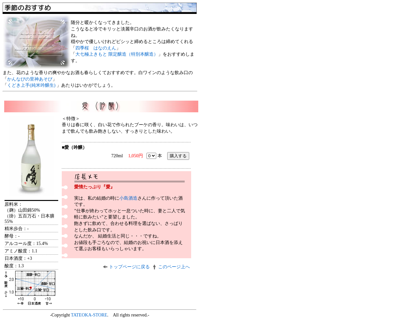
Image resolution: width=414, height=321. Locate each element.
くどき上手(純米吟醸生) (32, 85)
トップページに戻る (129, 266)
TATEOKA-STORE (89, 315)
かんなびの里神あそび (29, 79)
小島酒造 (128, 198)
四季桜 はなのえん (95, 48)
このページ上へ (174, 266)
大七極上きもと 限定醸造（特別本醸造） (116, 54)
